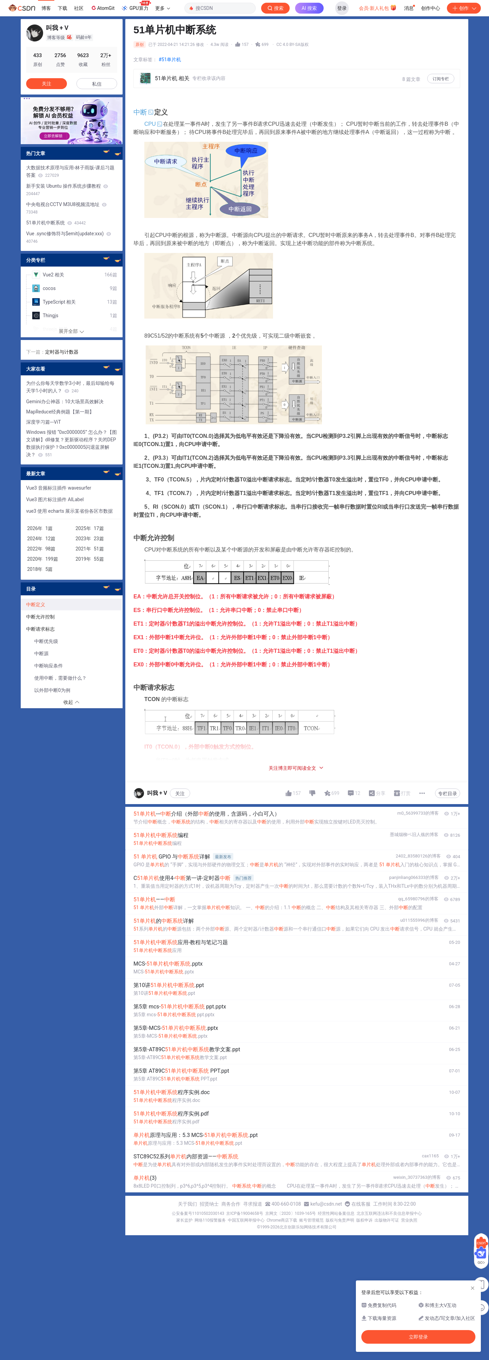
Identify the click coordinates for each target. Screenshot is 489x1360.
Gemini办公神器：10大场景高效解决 (65, 401)
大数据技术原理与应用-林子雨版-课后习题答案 (70, 171)
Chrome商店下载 (282, 1220)
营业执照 (409, 1220)
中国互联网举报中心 (246, 1220)
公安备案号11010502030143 (198, 1213)
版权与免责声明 (340, 1220)
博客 (46, 8)
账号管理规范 (311, 1220)
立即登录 (418, 1337)
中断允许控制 (40, 616)
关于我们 (187, 1204)
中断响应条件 (48, 665)
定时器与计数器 (61, 352)
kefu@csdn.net (326, 1204)
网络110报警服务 (210, 1220)
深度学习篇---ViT (43, 422)
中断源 (41, 653)
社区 (79, 8)
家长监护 (184, 1220)
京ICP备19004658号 (244, 1213)
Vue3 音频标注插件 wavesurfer (58, 488)
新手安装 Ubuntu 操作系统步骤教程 (67, 189)
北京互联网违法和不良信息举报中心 (389, 1213)
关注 (180, 793)
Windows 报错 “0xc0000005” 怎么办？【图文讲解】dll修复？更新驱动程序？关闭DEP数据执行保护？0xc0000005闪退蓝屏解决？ (71, 443)
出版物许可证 (387, 1220)
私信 (97, 84)
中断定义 (35, 604)
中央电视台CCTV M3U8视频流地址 (66, 208)
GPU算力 (136, 6)
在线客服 (360, 1204)
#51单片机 (170, 59)
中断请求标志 (41, 629)
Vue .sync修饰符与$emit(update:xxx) (68, 237)
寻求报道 (252, 1204)
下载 (62, 8)
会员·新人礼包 (378, 7)
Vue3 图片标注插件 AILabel (55, 499)
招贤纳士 (209, 1204)
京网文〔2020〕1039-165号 (290, 1213)
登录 (342, 8)
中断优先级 (46, 641)
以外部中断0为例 (52, 690)
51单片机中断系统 (56, 222)
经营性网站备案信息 (336, 1213)
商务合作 (230, 1204)
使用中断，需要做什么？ (60, 678)
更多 (162, 8)
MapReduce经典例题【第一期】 (60, 411)
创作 (464, 8)
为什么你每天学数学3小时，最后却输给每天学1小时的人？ (70, 386)
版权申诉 (364, 1220)
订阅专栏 (441, 78)
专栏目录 (447, 793)
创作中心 (430, 8)
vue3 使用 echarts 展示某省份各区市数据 (69, 511)
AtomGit (102, 8)
